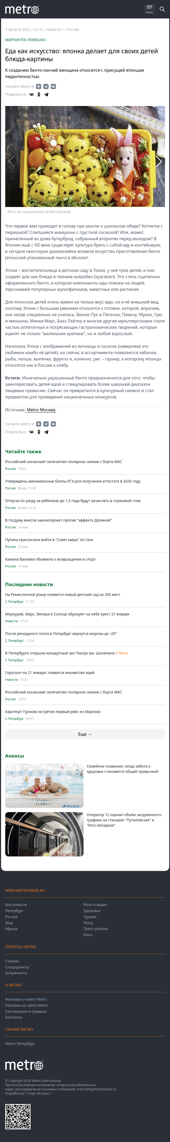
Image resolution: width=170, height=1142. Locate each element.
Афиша (11, 928)
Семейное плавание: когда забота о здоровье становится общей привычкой (122, 769)
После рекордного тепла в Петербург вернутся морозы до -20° (61, 633)
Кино (87, 934)
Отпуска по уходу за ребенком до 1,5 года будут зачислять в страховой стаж (73, 500)
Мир (9, 922)
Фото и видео (95, 904)
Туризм (89, 916)
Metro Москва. (41, 410)
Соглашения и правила (26, 1011)
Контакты (13, 1017)
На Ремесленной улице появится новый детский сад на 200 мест (62, 594)
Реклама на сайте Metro (26, 1005)
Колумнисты (16, 972)
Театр (88, 922)
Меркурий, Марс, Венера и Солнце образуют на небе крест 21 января (67, 613)
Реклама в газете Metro (26, 999)
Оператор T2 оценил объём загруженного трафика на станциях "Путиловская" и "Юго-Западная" (124, 820)
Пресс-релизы (95, 928)
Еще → (85, 734)
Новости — (56, 29)
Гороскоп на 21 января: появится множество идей (50, 672)
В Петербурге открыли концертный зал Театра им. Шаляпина (60, 653)
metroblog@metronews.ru (96, 1089)
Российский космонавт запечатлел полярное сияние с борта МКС (63, 461)
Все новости (16, 904)
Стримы (12, 960)
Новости (11, 621)
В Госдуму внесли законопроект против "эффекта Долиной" (58, 520)
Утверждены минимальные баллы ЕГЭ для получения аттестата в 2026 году (73, 481)
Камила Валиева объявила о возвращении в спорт (50, 559)
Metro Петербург (20, 1043)
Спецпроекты (17, 967)
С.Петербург (14, 602)
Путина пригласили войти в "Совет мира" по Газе (49, 539)
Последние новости (29, 584)
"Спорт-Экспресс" (38, 1093)
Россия (72, 29)
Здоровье (91, 910)
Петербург (14, 910)
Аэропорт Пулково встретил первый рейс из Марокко (53, 711)
